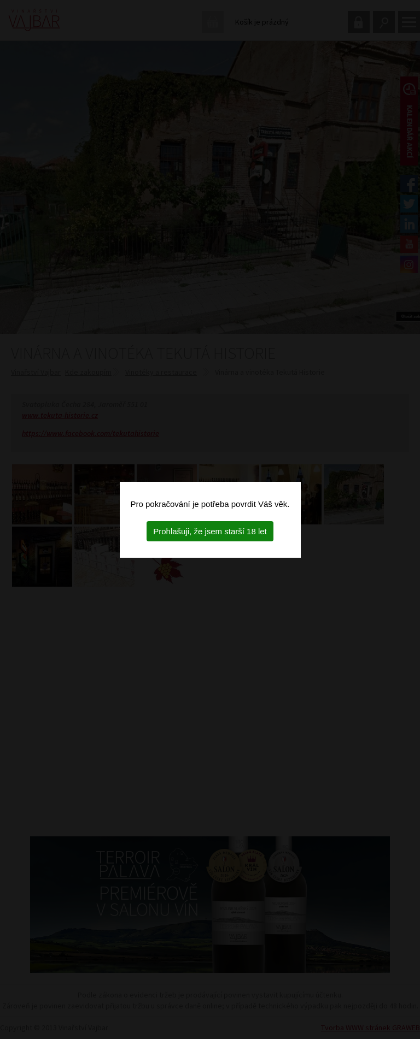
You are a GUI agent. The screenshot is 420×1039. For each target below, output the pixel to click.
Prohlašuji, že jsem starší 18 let (210, 531)
